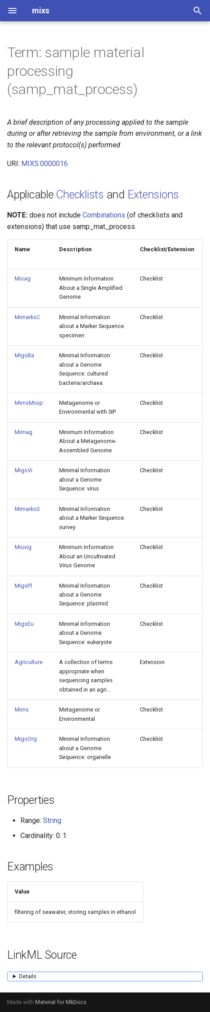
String (52, 820)
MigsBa (24, 355)
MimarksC (27, 317)
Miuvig (23, 547)
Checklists (80, 194)
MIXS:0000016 (44, 163)
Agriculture (29, 662)
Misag (23, 278)
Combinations (104, 215)
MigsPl (23, 585)
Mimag (23, 432)
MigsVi (23, 470)
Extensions (153, 194)
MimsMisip (29, 402)
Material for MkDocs (61, 1002)
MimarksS (27, 509)
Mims (22, 709)
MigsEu (24, 624)
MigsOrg (26, 738)
